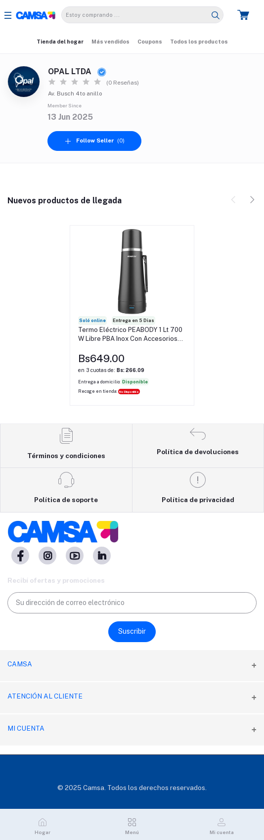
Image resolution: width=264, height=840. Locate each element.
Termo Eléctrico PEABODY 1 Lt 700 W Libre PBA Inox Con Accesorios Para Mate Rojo (130, 334)
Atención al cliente (45, 696)
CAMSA (19, 664)
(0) (94, 141)
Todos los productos (199, 42)
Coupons (149, 42)
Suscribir (132, 631)
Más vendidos (110, 42)
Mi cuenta (25, 728)
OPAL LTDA (77, 71)
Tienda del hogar (60, 42)
